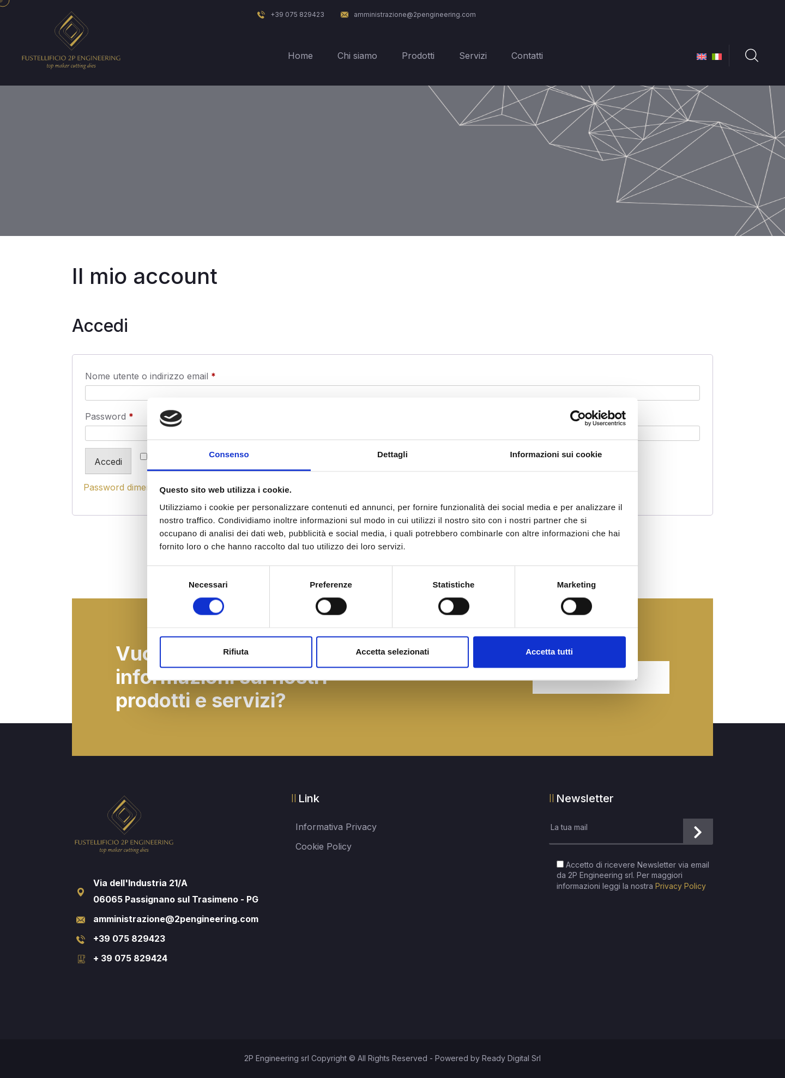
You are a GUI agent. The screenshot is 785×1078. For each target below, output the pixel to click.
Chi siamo (357, 55)
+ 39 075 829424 (130, 958)
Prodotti (418, 55)
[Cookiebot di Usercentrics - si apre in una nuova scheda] (578, 418)
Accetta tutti (549, 651)
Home (300, 55)
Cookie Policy (323, 846)
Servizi (473, 55)
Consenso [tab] (229, 454)
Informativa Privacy (336, 826)
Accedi (108, 461)
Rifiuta (236, 651)
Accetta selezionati (392, 651)
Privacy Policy (680, 886)
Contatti (527, 55)
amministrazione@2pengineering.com (408, 14)
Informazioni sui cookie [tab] (556, 454)
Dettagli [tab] (392, 454)
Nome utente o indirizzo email (168, 374)
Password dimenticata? (130, 487)
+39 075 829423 (290, 14)
